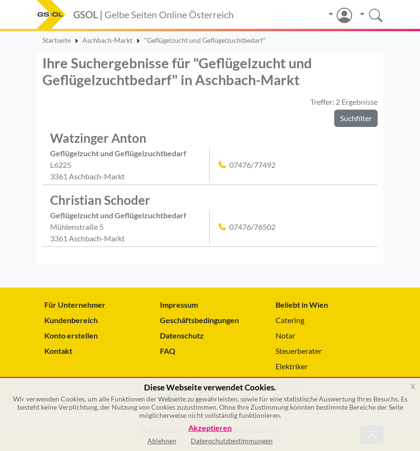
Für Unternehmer (74, 304)
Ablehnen (161, 441)
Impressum (179, 304)
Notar (285, 335)
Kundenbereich (71, 320)
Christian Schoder (100, 200)
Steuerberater (299, 350)
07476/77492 (252, 164)
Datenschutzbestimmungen (232, 441)
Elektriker (292, 366)
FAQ (167, 350)
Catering (290, 320)
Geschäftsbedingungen (199, 320)
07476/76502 (252, 226)
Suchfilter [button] (356, 118)
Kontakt (58, 350)
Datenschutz (182, 335)
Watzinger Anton (98, 138)
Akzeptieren (210, 428)
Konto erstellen (71, 335)
